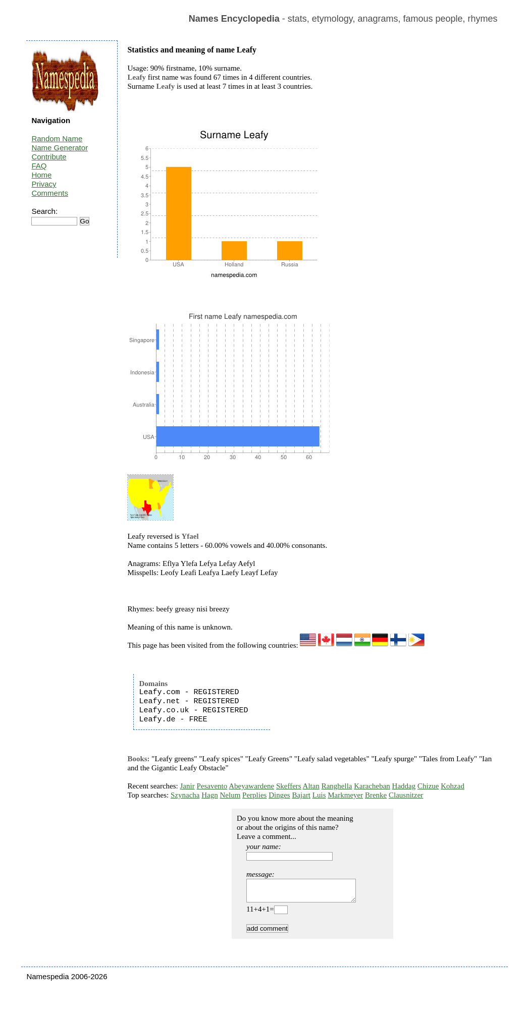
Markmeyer (345, 795)
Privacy (43, 184)
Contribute (48, 156)
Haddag (404, 786)
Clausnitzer (406, 795)
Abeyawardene (251, 786)
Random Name (56, 138)
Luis (319, 795)
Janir (187, 786)
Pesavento (211, 786)
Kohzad (452, 786)
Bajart (301, 795)
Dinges (279, 795)
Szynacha (185, 795)
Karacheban (372, 786)
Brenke (376, 795)
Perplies (254, 795)
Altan (311, 786)
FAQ (38, 165)
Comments (49, 193)
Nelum (230, 795)
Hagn (209, 795)
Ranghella (337, 786)
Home (41, 175)
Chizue (428, 786)
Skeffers (288, 786)
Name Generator (59, 147)
